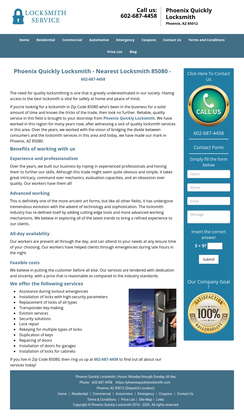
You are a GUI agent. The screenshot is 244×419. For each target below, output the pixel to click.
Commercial (72, 40)
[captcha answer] (215, 246)
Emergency (125, 40)
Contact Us (172, 40)
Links (160, 399)
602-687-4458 (139, 15)
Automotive (99, 40)
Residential (45, 40)
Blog (133, 51)
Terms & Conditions (101, 399)
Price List (114, 51)
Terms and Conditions (206, 40)
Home (24, 40)
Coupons (149, 40)
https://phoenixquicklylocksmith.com (143, 382)
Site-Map (145, 399)
